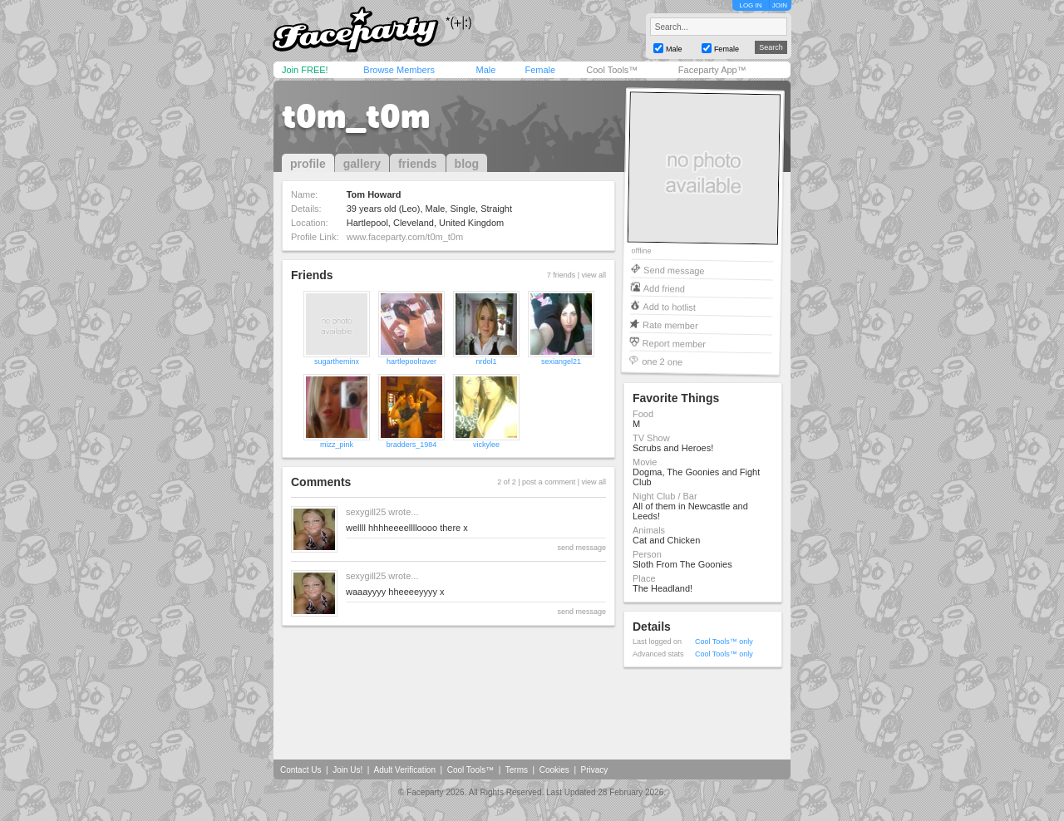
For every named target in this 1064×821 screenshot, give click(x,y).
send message (581, 547)
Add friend (664, 288)
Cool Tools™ (612, 70)
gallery (362, 163)
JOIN (779, 5)
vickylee (486, 444)
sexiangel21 (561, 361)
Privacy (594, 769)
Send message (674, 269)
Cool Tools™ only (724, 641)
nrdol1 (485, 361)
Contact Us (300, 769)
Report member (675, 342)
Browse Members (399, 70)
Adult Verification (404, 769)
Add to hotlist (669, 306)
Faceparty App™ (712, 70)
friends (417, 163)
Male (485, 70)
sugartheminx (336, 361)
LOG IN (750, 5)
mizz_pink (336, 444)
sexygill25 (366, 512)
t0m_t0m (356, 116)
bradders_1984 (412, 444)
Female (540, 70)
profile (308, 163)
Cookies (554, 769)
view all (593, 275)
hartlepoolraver (411, 361)
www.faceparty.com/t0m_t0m (405, 237)
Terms (516, 769)
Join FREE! (305, 70)
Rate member (670, 324)
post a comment (548, 482)
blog (467, 163)
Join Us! (347, 769)
